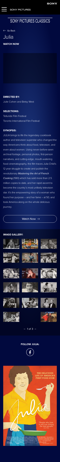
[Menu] (4, 9)
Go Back (9, 30)
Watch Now (31, 219)
